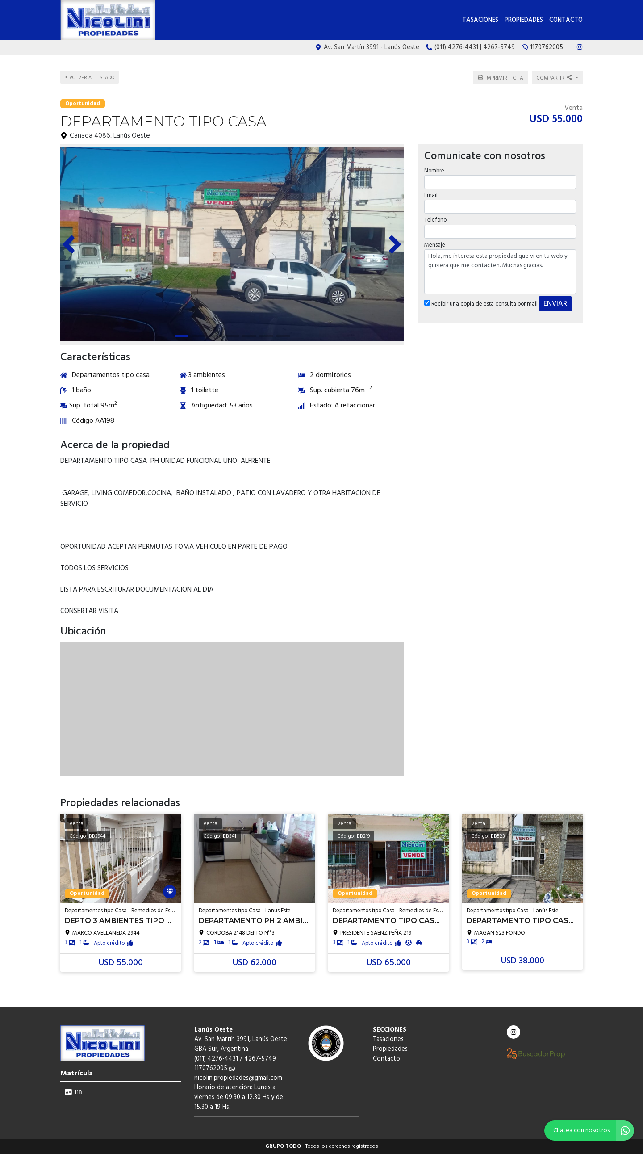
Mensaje (434, 245)
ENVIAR (555, 304)
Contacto (566, 20)
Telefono (435, 220)
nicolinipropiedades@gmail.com (238, 1078)
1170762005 (214, 1068)
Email (431, 195)
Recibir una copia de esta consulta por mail (481, 304)
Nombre (434, 171)
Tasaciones (480, 20)
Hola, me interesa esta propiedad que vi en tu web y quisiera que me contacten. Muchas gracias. (500, 271)
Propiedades (524, 20)
